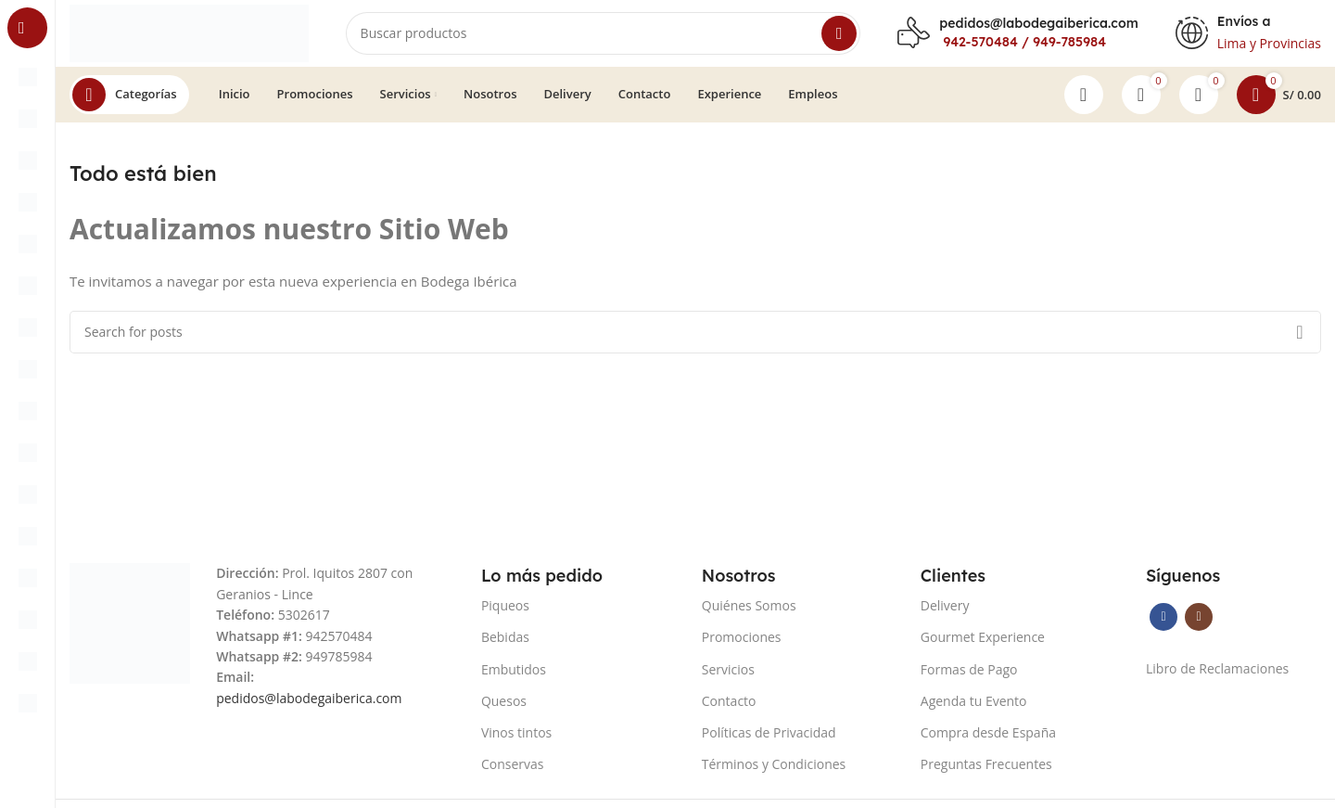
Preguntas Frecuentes (986, 771)
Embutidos (513, 677)
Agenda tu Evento (974, 708)
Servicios (728, 677)
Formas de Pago (969, 677)
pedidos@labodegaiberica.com (1038, 27)
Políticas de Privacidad (769, 740)
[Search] (613, 37)
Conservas (512, 771)
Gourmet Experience (983, 644)
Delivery (945, 613)
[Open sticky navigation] (129, 102)
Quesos (504, 708)
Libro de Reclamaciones (1217, 676)
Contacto (729, 708)
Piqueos (505, 613)
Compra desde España (988, 740)
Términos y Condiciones (774, 771)
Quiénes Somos (749, 613)
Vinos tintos (516, 740)
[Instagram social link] (1199, 624)
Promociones (742, 644)
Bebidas (505, 644)
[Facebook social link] (1163, 624)
